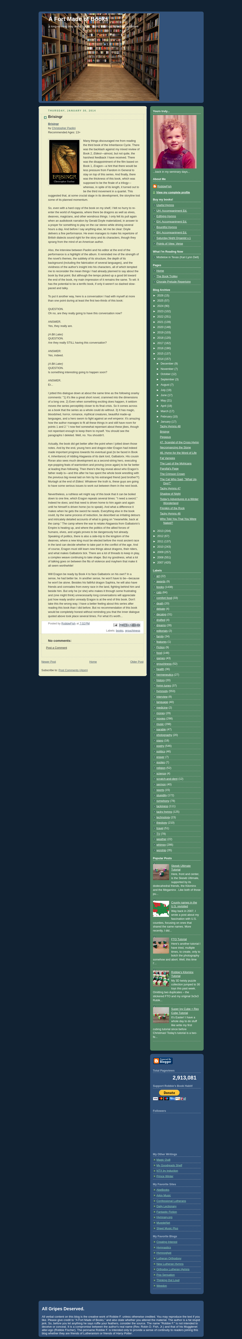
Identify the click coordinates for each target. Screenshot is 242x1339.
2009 (160, 552)
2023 (160, 311)
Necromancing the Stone (175, 447)
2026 (160, 295)
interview (162, 696)
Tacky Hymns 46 (170, 513)
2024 (160, 306)
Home (93, 661)
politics (161, 751)
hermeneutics (165, 674)
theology (162, 822)
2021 (160, 322)
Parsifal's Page (169, 468)
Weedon (162, 1285)
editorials (162, 630)
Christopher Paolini (64, 128)
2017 (160, 343)
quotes (161, 762)
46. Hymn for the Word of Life (178, 452)
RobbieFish (164, 186)
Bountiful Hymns (167, 227)
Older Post (137, 661)
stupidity (162, 795)
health (160, 669)
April (164, 405)
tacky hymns (164, 811)
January (166, 421)
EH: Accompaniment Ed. (172, 221)
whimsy (161, 844)
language (162, 702)
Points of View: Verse (170, 243)
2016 (160, 348)
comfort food (164, 598)
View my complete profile (173, 192)
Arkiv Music (164, 1195)
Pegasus (165, 437)
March (165, 411)
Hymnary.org (164, 1217)
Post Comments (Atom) (73, 670)
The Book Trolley (167, 276)
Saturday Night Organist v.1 (174, 238)
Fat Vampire (167, 458)
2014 (160, 359)
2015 (160, 353)
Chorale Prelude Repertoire (174, 281)
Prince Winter (165, 1176)
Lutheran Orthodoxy (169, 1258)
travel (160, 828)
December (167, 363)
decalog (161, 614)
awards (161, 581)
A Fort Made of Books (78, 19)
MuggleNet (163, 1222)
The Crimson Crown (172, 474)
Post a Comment (56, 647)
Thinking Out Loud (168, 1280)
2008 (160, 557)
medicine (162, 707)
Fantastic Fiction (167, 1211)
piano (160, 740)
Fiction (161, 647)
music (160, 724)
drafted (161, 620)
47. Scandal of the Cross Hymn (179, 442)
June (164, 395)
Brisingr (53, 124)
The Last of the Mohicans (176, 463)
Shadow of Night (170, 493)
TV (158, 833)
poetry (160, 745)
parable (161, 729)
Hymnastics (164, 1247)
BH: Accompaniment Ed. (172, 232)
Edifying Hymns (166, 216)
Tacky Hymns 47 (170, 488)
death (160, 603)
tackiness (162, 806)
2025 (160, 300)
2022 (160, 316)
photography (164, 735)
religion (161, 768)
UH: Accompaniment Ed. (172, 210)
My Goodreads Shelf (169, 1165)
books (120, 630)
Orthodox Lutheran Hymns (173, 1269)
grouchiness (132, 630)
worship (161, 850)
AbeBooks (163, 1189)
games (161, 658)
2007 (160, 562)
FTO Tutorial (179, 939)
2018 (160, 337)
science (161, 773)
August (165, 384)
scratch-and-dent (167, 778)
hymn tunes (164, 685)
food (159, 652)
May (164, 400)
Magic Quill (163, 1159)
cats (159, 592)
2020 (160, 327)
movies (161, 718)
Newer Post (48, 661)
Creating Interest (167, 1242)
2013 (160, 531)
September (168, 379)
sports (160, 790)
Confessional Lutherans (171, 1201)
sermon (161, 784)
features (162, 641)
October (166, 374)
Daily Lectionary (167, 1206)
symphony (163, 800)
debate (161, 608)
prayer (161, 757)
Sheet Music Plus (167, 1228)
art (158, 576)
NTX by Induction (167, 1170)
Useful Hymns (165, 205)
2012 (160, 536)
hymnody (162, 691)
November (167, 369)
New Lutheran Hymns (170, 1264)
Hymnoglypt (164, 1252)
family (160, 636)
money (161, 713)
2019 (160, 332)
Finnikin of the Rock (172, 508)
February (167, 416)
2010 (160, 546)
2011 (160, 541)
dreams (161, 625)
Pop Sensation (166, 1274)
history (161, 680)
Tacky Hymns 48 (170, 426)
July (163, 390)
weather (162, 839)
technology (163, 817)
